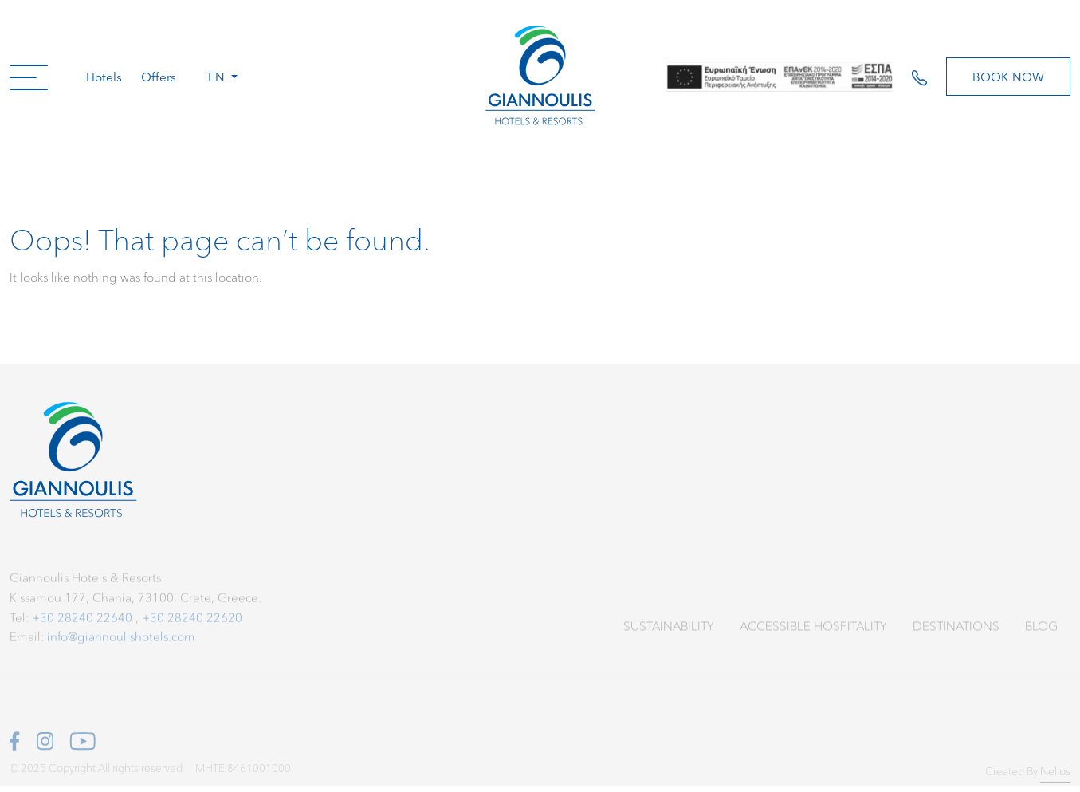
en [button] (218, 76)
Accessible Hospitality (813, 630)
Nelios (1055, 776)
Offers (158, 76)
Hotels (104, 76)
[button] (29, 77)
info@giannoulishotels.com (121, 640)
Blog (1041, 630)
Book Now (1008, 76)
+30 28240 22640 (82, 620)
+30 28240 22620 (192, 620)
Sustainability (668, 630)
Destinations (956, 630)
